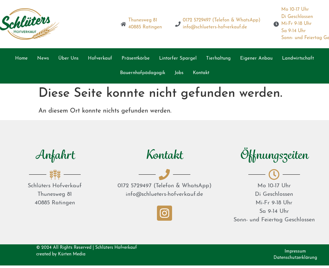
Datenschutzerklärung (295, 257)
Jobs (179, 73)
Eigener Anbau (256, 58)
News (43, 58)
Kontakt (201, 73)
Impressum (295, 251)
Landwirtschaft (298, 58)
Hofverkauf (100, 58)
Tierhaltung (218, 58)
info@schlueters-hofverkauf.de (164, 194)
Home (21, 58)
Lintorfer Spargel (178, 58)
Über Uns (68, 58)
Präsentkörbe (136, 58)
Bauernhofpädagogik (142, 73)
